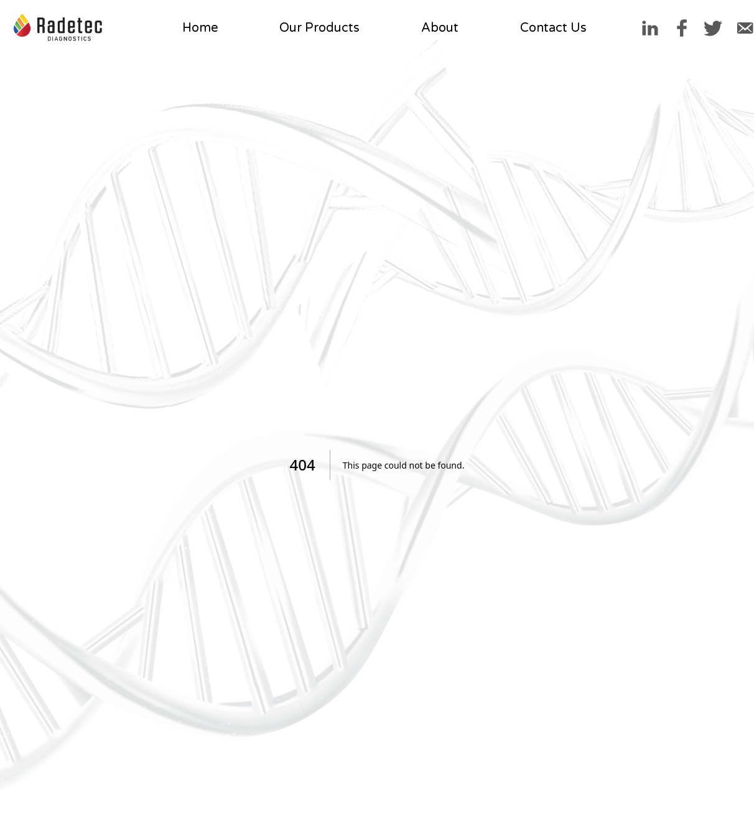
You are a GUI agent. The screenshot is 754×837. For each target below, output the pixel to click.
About (439, 28)
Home (200, 28)
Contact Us (553, 28)
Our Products (319, 28)
